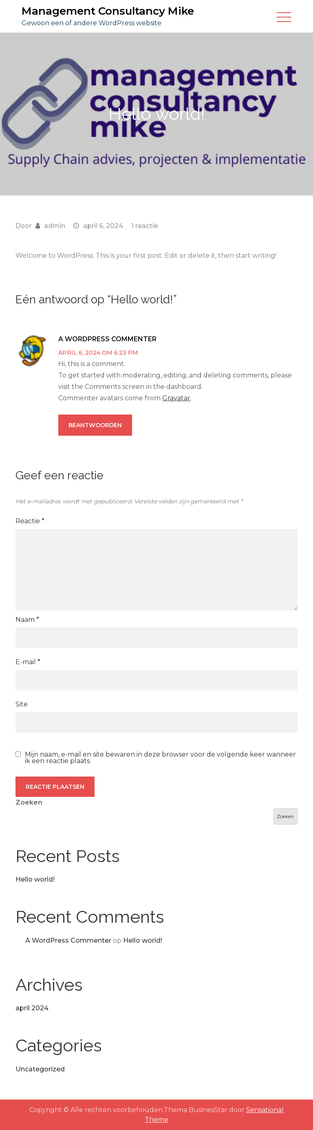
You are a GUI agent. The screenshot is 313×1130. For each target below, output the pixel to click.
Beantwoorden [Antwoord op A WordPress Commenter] (95, 425)
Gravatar (176, 398)
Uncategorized (40, 1069)
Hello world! (35, 879)
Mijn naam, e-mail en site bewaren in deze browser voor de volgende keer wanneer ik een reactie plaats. (160, 757)
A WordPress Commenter (107, 339)
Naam (27, 619)
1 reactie (144, 226)
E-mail (27, 662)
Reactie (29, 521)
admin (54, 226)
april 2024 (31, 1008)
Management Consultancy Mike (108, 11)
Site (21, 704)
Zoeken (28, 802)
